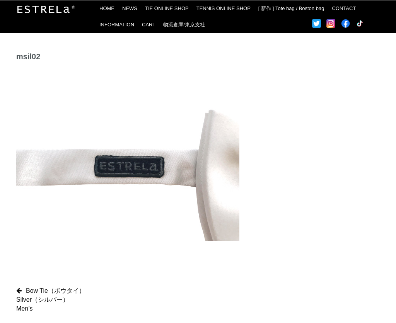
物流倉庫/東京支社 (184, 24)
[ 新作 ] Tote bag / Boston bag (291, 8)
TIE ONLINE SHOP (167, 8)
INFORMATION (116, 24)
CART (148, 24)
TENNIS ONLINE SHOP (223, 8)
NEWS (129, 8)
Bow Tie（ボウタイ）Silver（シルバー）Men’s (50, 299)
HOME (106, 8)
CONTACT (344, 8)
